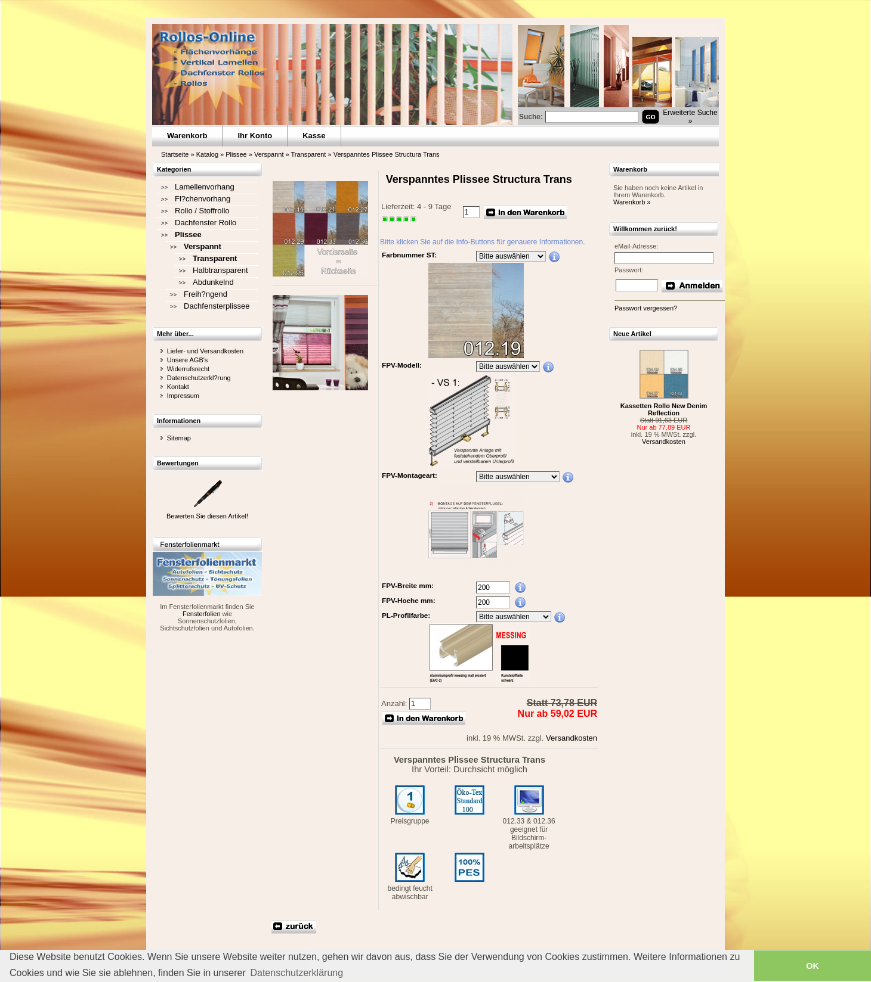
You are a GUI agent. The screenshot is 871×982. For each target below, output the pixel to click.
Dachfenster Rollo (205, 222)
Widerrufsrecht (188, 368)
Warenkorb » (632, 202)
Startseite (175, 154)
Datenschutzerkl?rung (199, 377)
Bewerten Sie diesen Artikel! (207, 516)
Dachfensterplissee (217, 306)
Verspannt (269, 154)
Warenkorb (187, 135)
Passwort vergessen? (645, 308)
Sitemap (179, 438)
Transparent (308, 154)
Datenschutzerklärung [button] (296, 973)
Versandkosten (571, 738)
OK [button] (812, 966)
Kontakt (178, 386)
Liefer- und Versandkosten (205, 351)
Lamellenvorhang (204, 186)
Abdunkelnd (213, 282)
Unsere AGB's (187, 359)
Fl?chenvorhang (202, 198)
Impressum (183, 395)
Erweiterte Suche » (690, 116)
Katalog (207, 154)
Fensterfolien (202, 613)
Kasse (313, 135)
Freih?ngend (205, 294)
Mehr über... (175, 333)
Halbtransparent (220, 270)
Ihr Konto (254, 135)
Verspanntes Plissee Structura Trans (386, 154)
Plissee (236, 154)
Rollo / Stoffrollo (202, 210)
